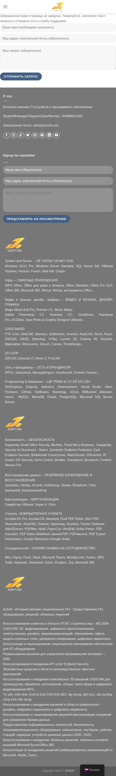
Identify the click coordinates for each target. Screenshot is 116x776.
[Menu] (5, 6)
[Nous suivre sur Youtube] (56, 135)
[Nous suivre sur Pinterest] (42, 135)
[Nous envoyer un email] (35, 135)
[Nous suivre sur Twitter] (28, 135)
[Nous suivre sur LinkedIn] (49, 135)
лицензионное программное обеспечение (82, 644)
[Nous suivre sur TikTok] (21, 135)
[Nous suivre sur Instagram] (13, 135)
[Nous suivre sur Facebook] (6, 135)
